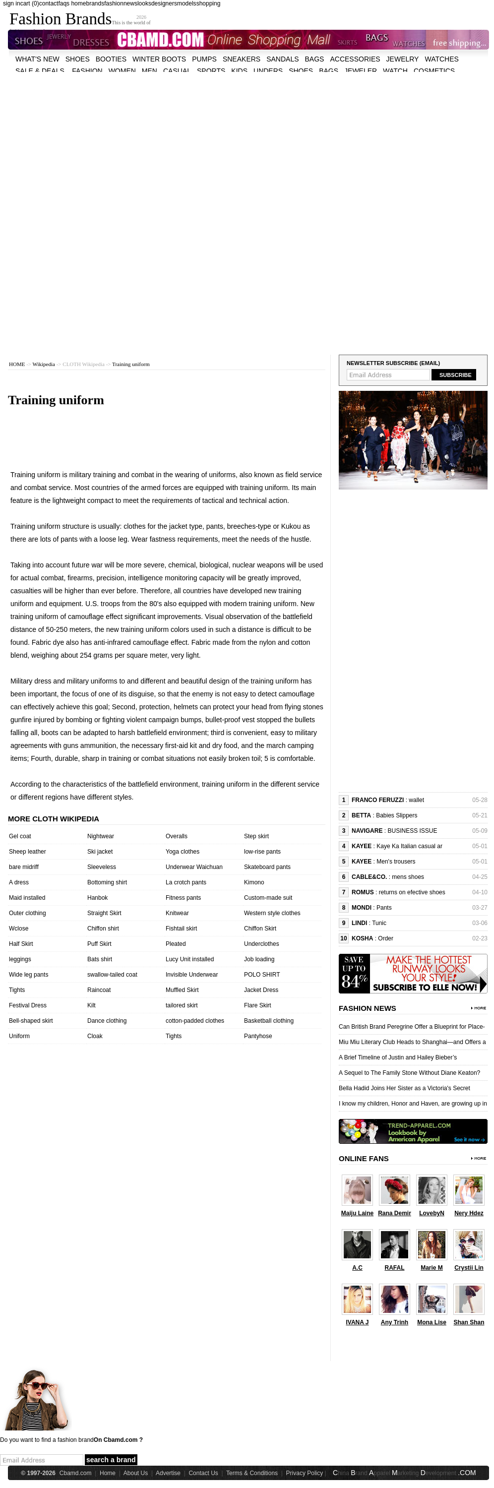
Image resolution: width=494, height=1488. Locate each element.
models (186, 3)
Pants (384, 907)
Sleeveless (101, 867)
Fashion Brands (60, 19)
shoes (77, 59)
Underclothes (261, 943)
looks (144, 3)
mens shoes (408, 876)
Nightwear (100, 836)
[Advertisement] (174, 141)
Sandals (282, 59)
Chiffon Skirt (260, 928)
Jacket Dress (261, 990)
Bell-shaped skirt (31, 1020)
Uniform (19, 1036)
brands (95, 3)
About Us (136, 1473)
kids (239, 71)
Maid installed (27, 897)
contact (49, 3)
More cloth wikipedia (53, 818)
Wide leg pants (28, 974)
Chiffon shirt (103, 928)
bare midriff (24, 867)
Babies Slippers (396, 815)
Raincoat (99, 990)
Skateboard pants (267, 867)
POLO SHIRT (262, 974)
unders (268, 71)
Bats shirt (99, 959)
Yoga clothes (182, 851)
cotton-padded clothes (195, 1020)
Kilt (91, 1005)
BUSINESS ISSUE (412, 830)
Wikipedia (44, 364)
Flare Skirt (257, 1005)
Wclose (18, 928)
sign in (11, 3)
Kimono (254, 882)
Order (385, 938)
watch (395, 71)
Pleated (176, 943)
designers (164, 3)
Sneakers (241, 59)
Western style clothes (272, 913)
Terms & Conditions (252, 1473)
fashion (114, 3)
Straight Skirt (104, 913)
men (149, 71)
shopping (208, 3)
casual (177, 71)
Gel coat (20, 836)
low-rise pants (262, 851)
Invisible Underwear (192, 974)
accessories (355, 59)
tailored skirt (182, 1005)
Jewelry (402, 59)
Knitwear (177, 913)
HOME (17, 364)
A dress (19, 882)
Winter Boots (159, 59)
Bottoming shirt (107, 882)
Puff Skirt (99, 943)
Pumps (204, 59)
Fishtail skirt (181, 928)
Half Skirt (21, 943)
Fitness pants (183, 897)
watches (441, 59)
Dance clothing (106, 1020)
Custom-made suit (268, 897)
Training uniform (131, 364)
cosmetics (434, 71)
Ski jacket (100, 851)
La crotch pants (186, 882)
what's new (37, 59)
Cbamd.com (76, 1473)
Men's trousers (395, 861)
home (78, 3)
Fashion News (367, 1008)
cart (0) (29, 3)
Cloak (95, 1036)
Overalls (176, 836)
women (122, 71)
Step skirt (256, 836)
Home (108, 1473)
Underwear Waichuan (194, 867)
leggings (20, 959)
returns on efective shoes (412, 892)
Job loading (259, 959)
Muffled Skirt (182, 990)
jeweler (360, 71)
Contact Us (203, 1473)
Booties (111, 59)
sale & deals (39, 71)
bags (314, 59)
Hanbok (97, 897)
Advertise (168, 1473)
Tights (17, 990)
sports (211, 71)
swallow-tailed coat (112, 974)
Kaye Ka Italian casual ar (409, 846)
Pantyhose (258, 1036)
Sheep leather (27, 851)
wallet (416, 800)
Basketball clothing (269, 1020)
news (130, 3)
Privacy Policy (304, 1473)
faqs (63, 3)
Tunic (379, 923)
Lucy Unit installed (190, 959)
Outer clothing (27, 913)
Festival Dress (28, 1005)
